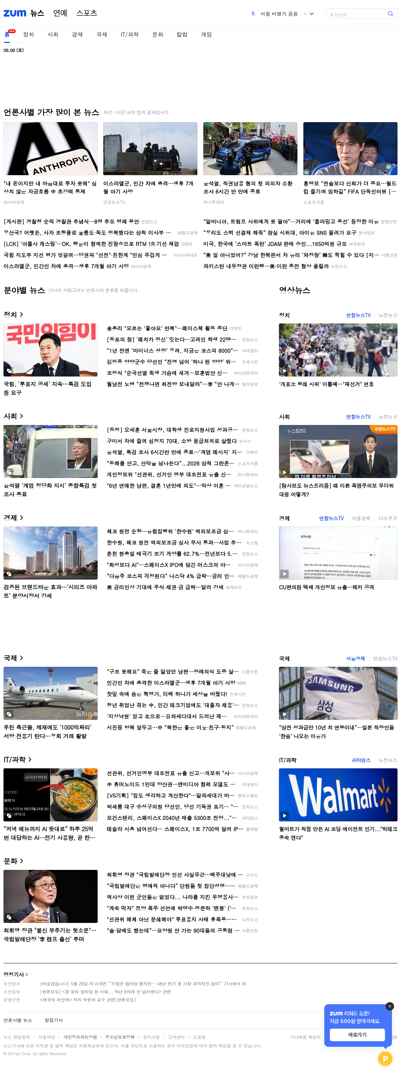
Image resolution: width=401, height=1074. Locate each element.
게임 (206, 34)
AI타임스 (361, 759)
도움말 (199, 1037)
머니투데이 (213, 202)
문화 (157, 34)
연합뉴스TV (114, 202)
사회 (53, 34)
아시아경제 (13, 202)
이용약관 (46, 1037)
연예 (60, 13)
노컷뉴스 (388, 315)
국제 (101, 34)
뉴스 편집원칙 (16, 1037)
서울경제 (360, 518)
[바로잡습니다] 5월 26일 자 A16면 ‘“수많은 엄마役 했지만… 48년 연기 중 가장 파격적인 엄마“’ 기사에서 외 (143, 983)
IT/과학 (130, 34)
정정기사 (13, 974)
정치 (28, 34)
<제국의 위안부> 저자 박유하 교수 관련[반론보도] (88, 999)
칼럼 (182, 34)
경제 (77, 34)
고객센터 (176, 1037)
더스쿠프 (388, 518)
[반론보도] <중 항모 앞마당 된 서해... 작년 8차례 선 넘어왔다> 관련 (105, 991)
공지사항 (151, 1037)
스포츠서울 (313, 202)
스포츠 (86, 13)
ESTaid (14, 1053)
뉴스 (37, 13)
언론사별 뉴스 (17, 1020)
